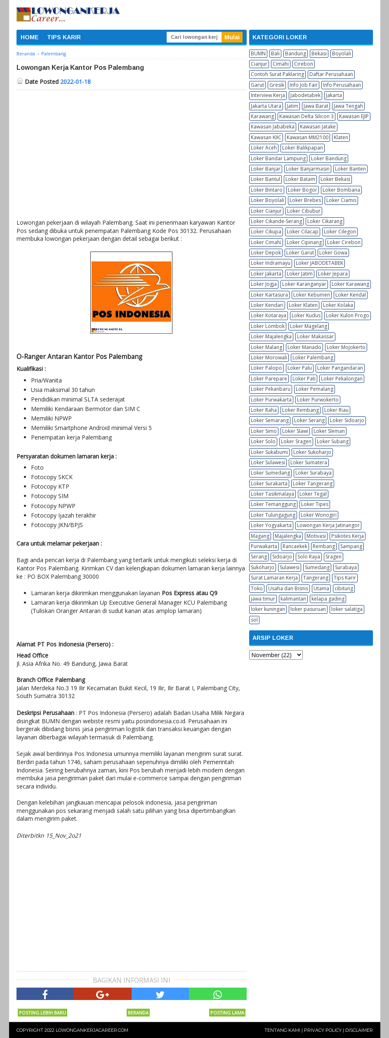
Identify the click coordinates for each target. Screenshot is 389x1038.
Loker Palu (300, 367)
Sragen (333, 556)
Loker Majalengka (271, 336)
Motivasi (316, 535)
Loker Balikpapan (302, 147)
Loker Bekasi (335, 179)
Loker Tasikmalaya (272, 493)
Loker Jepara (333, 273)
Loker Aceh (264, 147)
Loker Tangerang (312, 483)
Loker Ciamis (341, 200)
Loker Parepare (269, 378)
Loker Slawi (295, 431)
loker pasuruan (308, 609)
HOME (30, 37)
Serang (259, 556)
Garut (257, 84)
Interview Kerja (268, 95)
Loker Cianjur (266, 210)
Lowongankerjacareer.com (92, 1030)
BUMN (258, 53)
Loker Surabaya (313, 472)
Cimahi (281, 63)
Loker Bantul (265, 179)
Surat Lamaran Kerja (274, 577)
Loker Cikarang (324, 221)
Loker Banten (350, 168)
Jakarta (334, 95)
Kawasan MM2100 (307, 137)
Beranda (138, 1012)
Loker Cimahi (266, 242)
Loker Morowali (269, 357)
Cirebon (303, 63)
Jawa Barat (316, 105)
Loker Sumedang (270, 472)
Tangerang (315, 577)
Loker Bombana (341, 189)
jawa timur (263, 598)
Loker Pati (304, 378)
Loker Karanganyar (304, 283)
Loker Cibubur (304, 210)
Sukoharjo (262, 567)
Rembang (324, 546)
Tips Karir (345, 577)
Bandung (295, 53)
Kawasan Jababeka (273, 126)
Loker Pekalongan (342, 378)
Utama (321, 588)
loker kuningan (268, 609)
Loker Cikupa (266, 231)
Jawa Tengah (348, 105)
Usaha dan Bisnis (288, 588)
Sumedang (317, 567)
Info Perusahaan (342, 84)
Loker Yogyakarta (271, 525)
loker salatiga (347, 609)
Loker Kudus (306, 315)
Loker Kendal (350, 294)
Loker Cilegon (340, 231)
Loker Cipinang (304, 242)
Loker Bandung (329, 158)
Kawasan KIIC (266, 137)
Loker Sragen (296, 441)
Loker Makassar (315, 336)
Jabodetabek (305, 95)
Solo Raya (308, 556)
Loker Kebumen (311, 294)
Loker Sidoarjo (347, 420)
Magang (260, 535)
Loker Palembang (312, 357)
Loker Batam (300, 179)
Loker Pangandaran (340, 367)
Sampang (351, 546)
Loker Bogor (302, 189)
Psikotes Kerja (347, 535)
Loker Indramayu (270, 262)
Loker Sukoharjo (312, 452)
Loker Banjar (266, 168)
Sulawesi (289, 567)
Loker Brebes (305, 200)
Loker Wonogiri (319, 514)
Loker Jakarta (266, 273)
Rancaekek (295, 546)
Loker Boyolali (267, 200)
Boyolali (341, 53)
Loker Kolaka (338, 305)
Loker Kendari (267, 305)
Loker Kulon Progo (347, 315)
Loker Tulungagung (273, 514)
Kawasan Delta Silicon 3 (306, 116)
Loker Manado (304, 347)
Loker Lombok (268, 326)
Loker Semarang (270, 420)
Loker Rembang (300, 409)
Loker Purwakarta (271, 399)
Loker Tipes (314, 504)
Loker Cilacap (302, 231)
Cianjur (259, 63)
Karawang (262, 116)
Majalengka (288, 535)
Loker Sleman (329, 431)
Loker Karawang (350, 283)
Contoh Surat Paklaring (277, 74)
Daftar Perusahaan (331, 74)
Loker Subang (333, 441)
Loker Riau (336, 409)
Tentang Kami (282, 1030)
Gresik (276, 84)
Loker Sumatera (308, 462)
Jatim (292, 105)
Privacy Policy (323, 1030)
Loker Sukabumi (269, 452)
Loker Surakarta (269, 483)
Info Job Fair (304, 84)
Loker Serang (309, 420)
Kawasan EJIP (354, 116)
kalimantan (293, 598)
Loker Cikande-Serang (276, 221)
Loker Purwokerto (318, 399)
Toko (257, 588)
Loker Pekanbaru (270, 388)
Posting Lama (227, 1012)
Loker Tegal (313, 493)
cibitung (344, 588)
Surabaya (346, 567)
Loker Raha (264, 409)
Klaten (341, 137)
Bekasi (319, 53)
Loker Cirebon (344, 242)
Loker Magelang (308, 326)
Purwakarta (264, 546)
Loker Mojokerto (346, 347)
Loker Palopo (266, 367)
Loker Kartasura (269, 294)
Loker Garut (300, 252)
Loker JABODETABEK (319, 262)
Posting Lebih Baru (42, 1012)
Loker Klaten (303, 305)
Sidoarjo (282, 556)
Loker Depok (266, 252)
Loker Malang (266, 347)
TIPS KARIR (64, 37)
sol (254, 619)
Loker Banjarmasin (308, 168)
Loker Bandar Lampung (278, 158)
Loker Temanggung (273, 504)
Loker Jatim (300, 273)
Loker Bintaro (267, 189)
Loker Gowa (333, 252)
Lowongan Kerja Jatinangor (328, 525)
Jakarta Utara (266, 105)
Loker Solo (263, 441)
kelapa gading (327, 598)
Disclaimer (359, 1030)
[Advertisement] (132, 152)
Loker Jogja (264, 283)
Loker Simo (264, 431)
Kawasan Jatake (318, 126)
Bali (275, 53)
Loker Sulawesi (268, 462)
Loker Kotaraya (268, 315)
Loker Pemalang (314, 388)
